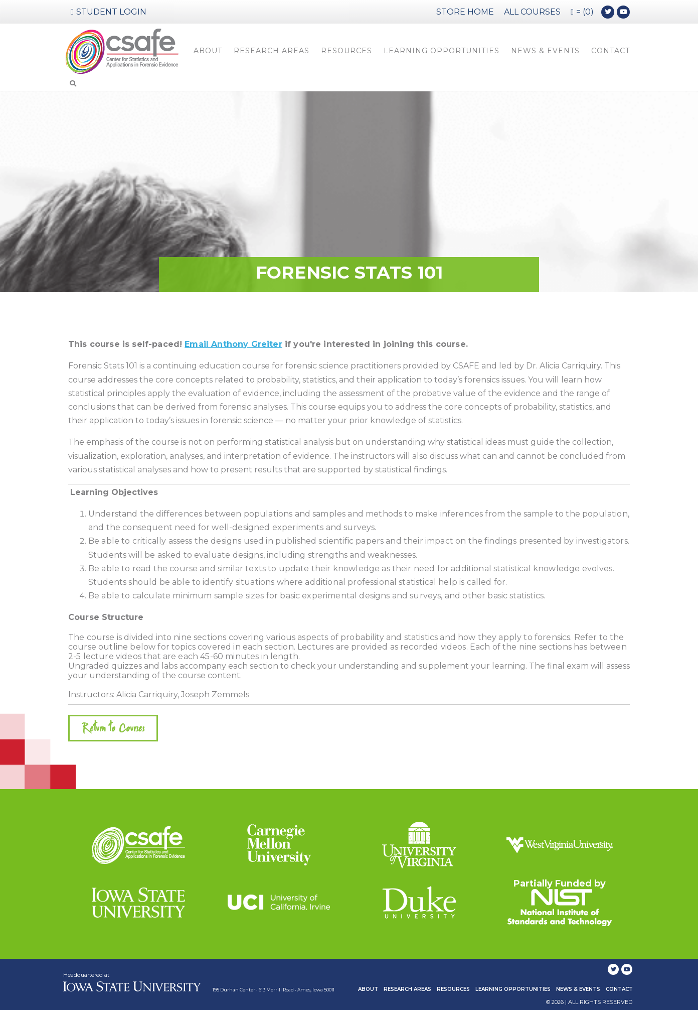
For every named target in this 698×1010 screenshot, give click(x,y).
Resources (346, 50)
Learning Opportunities (441, 50)
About (208, 50)
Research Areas (271, 50)
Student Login (108, 12)
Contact (610, 50)
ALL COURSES (532, 12)
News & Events (545, 50)
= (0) (582, 12)
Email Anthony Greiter (233, 344)
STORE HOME (465, 12)
